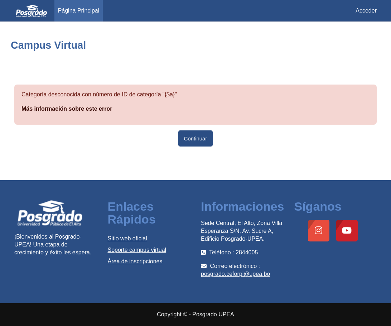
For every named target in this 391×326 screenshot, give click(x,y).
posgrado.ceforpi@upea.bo (235, 274)
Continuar (195, 138)
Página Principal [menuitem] (79, 11)
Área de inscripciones (135, 261)
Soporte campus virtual (137, 250)
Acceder (366, 11)
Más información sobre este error (66, 109)
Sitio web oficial (127, 238)
